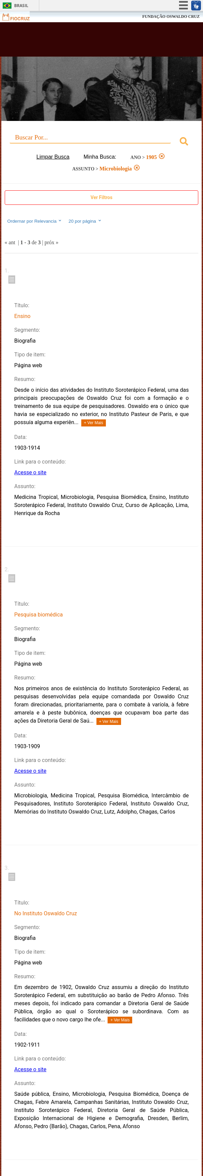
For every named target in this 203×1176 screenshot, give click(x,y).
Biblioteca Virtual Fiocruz (84, 41)
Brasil (21, 5)
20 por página (85, 221)
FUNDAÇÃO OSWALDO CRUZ (171, 16)
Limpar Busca (52, 157)
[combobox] (101, 142)
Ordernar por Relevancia (34, 221)
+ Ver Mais (93, 422)
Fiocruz (20, 16)
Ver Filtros (102, 197)
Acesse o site (30, 472)
